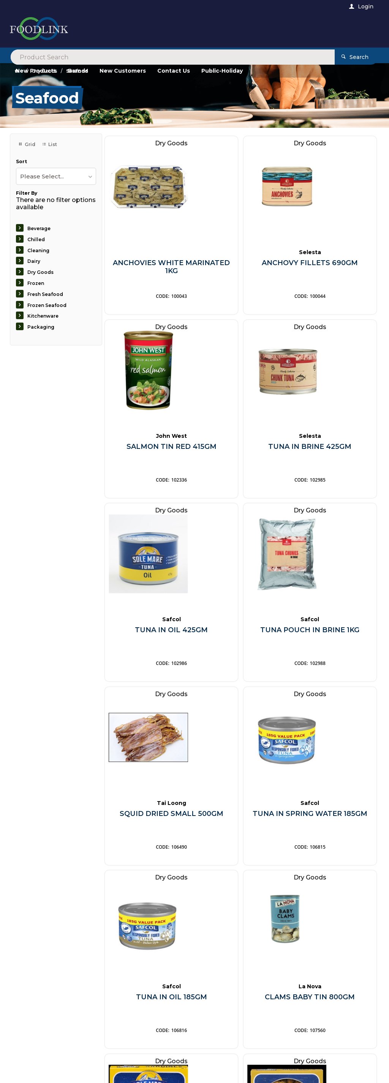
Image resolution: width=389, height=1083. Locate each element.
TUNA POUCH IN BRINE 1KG (333, 447)
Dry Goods (40, 272)
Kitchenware (43, 316)
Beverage (39, 228)
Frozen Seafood (46, 305)
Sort (21, 161)
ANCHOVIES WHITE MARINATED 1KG (148, 264)
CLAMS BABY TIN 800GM (148, 815)
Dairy (33, 261)
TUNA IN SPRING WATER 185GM (240, 631)
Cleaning (38, 250)
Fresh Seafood (45, 294)
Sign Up (353, 915)
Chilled (36, 239)
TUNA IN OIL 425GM (240, 444)
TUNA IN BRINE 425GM (148, 447)
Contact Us (31, 1037)
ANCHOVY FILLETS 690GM (241, 264)
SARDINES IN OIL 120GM (241, 815)
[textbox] (163, 30)
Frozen (35, 283)
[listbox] (56, 176)
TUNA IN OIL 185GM (332, 627)
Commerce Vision (60, 1067)
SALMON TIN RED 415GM (333, 264)
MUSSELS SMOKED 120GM (333, 815)
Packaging (40, 327)
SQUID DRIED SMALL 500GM (148, 631)
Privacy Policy (235, 934)
